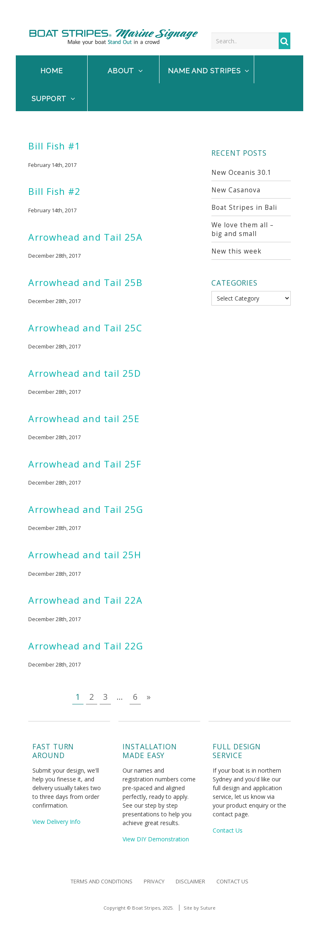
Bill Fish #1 (54, 146)
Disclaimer (190, 881)
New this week (236, 251)
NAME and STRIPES (209, 71)
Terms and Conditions (102, 881)
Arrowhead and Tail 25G (85, 509)
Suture (208, 908)
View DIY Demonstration (156, 839)
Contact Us (228, 830)
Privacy (154, 881)
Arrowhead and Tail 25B (85, 282)
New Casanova (235, 190)
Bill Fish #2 (54, 191)
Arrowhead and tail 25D (84, 373)
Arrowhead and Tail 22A (85, 600)
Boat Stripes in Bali (244, 207)
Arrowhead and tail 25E (84, 419)
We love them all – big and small (242, 229)
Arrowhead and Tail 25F (84, 464)
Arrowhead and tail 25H (84, 555)
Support (54, 98)
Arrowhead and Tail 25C (85, 328)
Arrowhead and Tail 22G (85, 646)
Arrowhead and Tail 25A (85, 237)
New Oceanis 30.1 (241, 172)
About (125, 71)
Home (51, 71)
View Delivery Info (56, 822)
